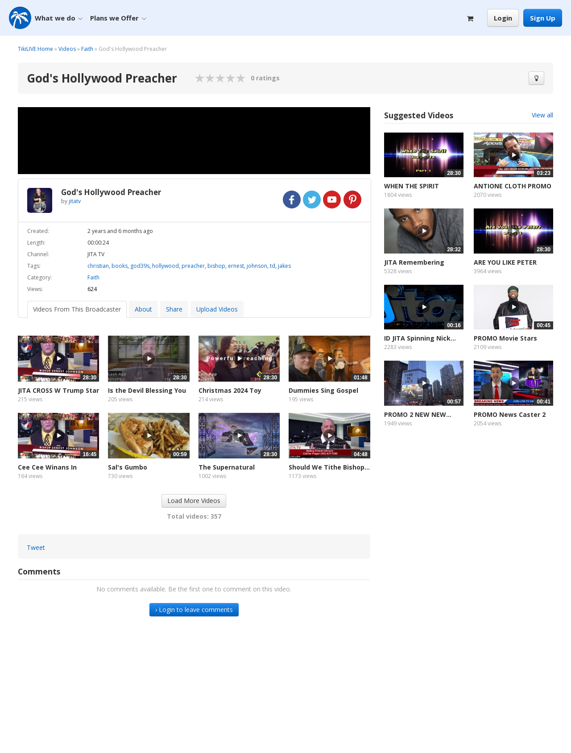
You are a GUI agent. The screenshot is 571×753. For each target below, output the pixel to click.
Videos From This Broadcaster (77, 309)
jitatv (75, 201)
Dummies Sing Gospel (323, 390)
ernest (236, 266)
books (120, 266)
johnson (257, 266)
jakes (284, 266)
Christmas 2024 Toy (230, 390)
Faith (87, 49)
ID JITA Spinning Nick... (420, 338)
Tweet (36, 547)
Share (174, 309)
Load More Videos (193, 500)
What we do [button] (59, 18)
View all (542, 115)
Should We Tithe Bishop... (329, 467)
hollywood (165, 266)
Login (503, 17)
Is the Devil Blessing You (147, 390)
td (272, 266)
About (143, 309)
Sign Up (542, 17)
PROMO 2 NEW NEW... (417, 414)
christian (98, 266)
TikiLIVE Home (35, 49)
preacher (193, 266)
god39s (139, 266)
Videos (67, 49)
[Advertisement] (468, 517)
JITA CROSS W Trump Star (58, 390)
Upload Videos (217, 309)
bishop (216, 266)
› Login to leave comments (194, 609)
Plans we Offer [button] (118, 18)
